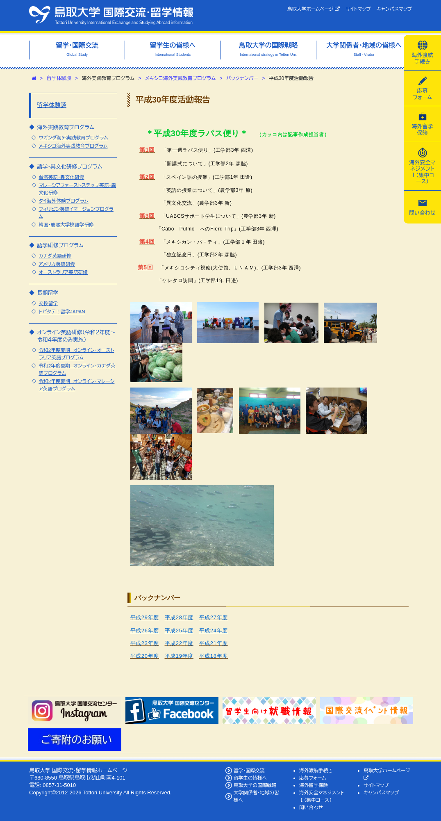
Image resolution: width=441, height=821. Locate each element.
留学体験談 (59, 78)
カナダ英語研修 (55, 255)
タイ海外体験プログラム (63, 200)
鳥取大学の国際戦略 (255, 785)
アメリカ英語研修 (57, 264)
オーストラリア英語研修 (63, 272)
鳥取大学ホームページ (313, 9)
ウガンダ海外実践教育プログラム (73, 137)
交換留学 (48, 303)
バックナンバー (242, 78)
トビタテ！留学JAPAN (62, 311)
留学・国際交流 (249, 770)
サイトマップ (358, 8)
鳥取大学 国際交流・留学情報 (111, 15)
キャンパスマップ (394, 8)
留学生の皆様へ (250, 777)
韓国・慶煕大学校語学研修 (66, 224)
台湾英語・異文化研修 (61, 177)
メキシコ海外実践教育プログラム (180, 78)
